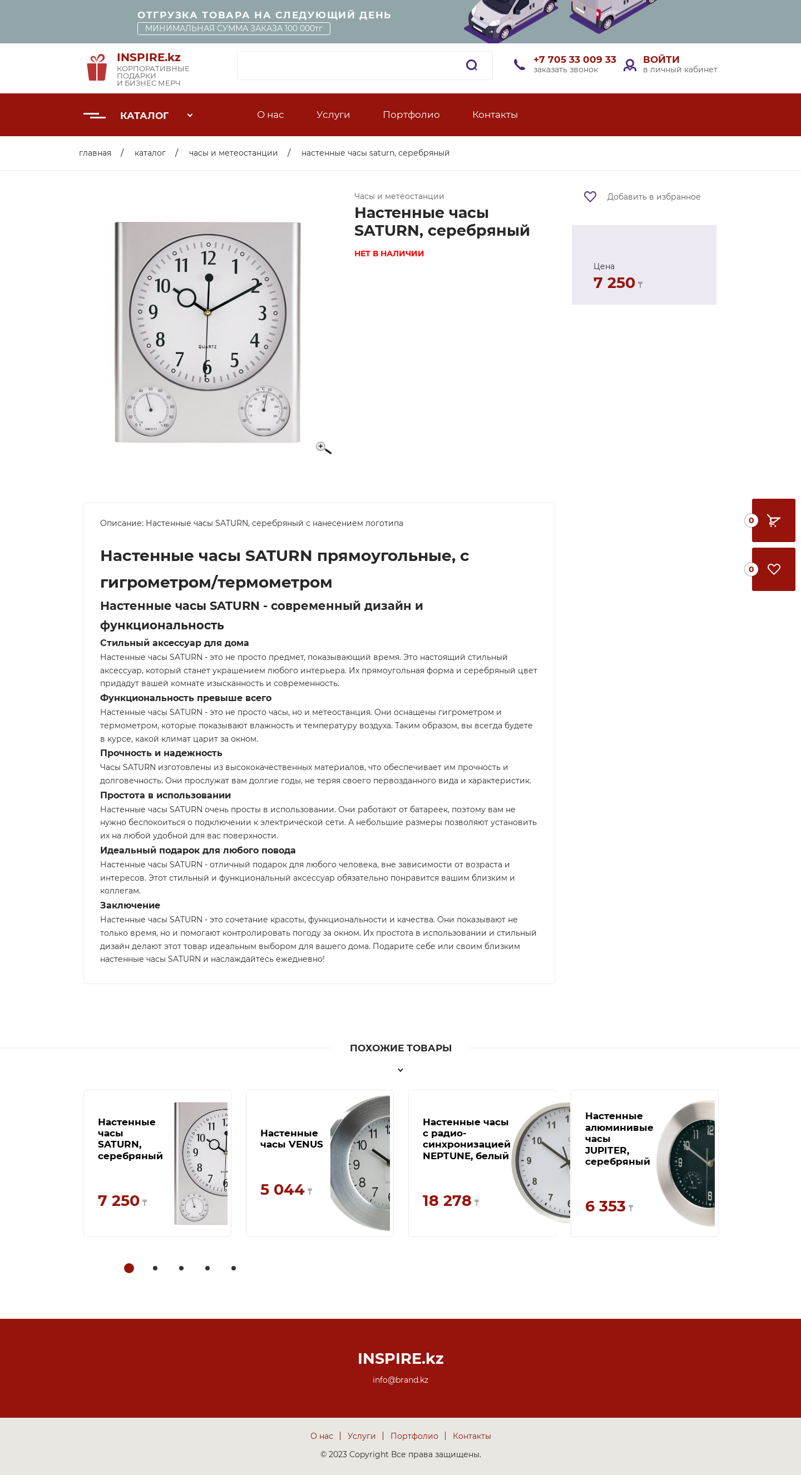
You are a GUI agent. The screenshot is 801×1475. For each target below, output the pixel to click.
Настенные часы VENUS (291, 1139)
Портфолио (411, 114)
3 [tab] (182, 1269)
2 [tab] (156, 1269)
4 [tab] (208, 1269)
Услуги (333, 114)
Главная (95, 153)
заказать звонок (565, 69)
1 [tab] (129, 1269)
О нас (270, 114)
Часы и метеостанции (233, 153)
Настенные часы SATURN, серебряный (130, 1138)
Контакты (495, 114)
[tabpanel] (157, 1163)
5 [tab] (235, 1269)
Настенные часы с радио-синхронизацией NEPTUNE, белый (467, 1138)
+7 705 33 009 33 (574, 59)
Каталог (144, 115)
